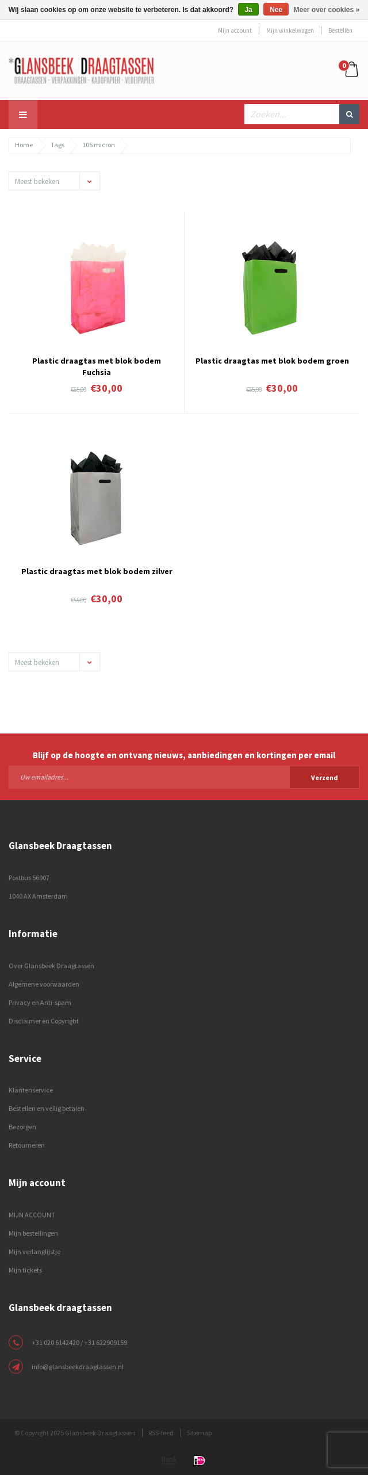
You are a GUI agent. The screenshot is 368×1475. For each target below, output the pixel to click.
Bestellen (340, 30)
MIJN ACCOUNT (32, 1214)
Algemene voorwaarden (44, 984)
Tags (57, 144)
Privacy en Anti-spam (40, 1002)
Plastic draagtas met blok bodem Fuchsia (96, 365)
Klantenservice (31, 1090)
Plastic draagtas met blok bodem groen (272, 361)
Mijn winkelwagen (290, 30)
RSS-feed (161, 1432)
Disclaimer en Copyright (44, 1021)
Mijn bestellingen (33, 1233)
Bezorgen (22, 1126)
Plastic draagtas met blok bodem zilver (96, 571)
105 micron (98, 144)
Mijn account (235, 30)
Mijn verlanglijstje (34, 1251)
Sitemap (199, 1432)
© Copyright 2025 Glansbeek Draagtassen (74, 1432)
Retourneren (27, 1145)
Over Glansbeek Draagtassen (51, 965)
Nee (276, 10)
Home (24, 144)
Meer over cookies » (327, 10)
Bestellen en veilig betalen (47, 1108)
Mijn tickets (25, 1270)
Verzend (324, 777)
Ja (248, 10)
